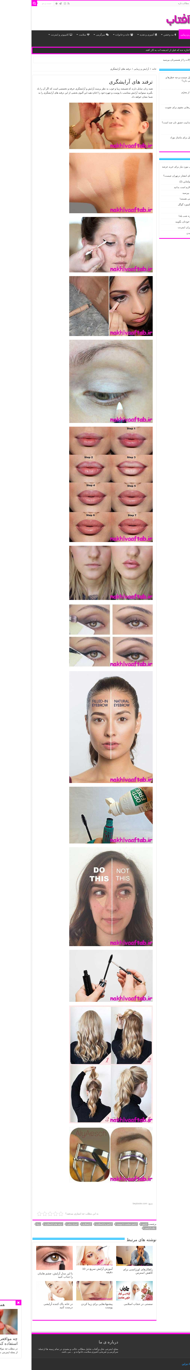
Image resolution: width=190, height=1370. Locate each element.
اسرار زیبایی (42, 1224)
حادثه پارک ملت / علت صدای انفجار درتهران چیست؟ (159, 175)
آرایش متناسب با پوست (96, 1224)
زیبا (7, 1224)
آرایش (113, 1224)
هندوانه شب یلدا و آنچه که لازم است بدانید (164, 187)
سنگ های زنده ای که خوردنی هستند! (167, 198)
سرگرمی (71, 34)
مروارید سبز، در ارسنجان (173, 210)
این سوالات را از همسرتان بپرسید (149, 59)
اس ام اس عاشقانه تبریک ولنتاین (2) (167, 181)
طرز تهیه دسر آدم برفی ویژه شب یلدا (167, 216)
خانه (164, 3)
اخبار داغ (179, 34)
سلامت (53, 34)
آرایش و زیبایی (159, 34)
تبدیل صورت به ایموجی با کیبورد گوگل (166, 204)
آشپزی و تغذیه (117, 34)
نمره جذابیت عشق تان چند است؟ (148, 122)
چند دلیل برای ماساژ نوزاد (153, 137)
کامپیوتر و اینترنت (31, 34)
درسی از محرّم (158, 92)
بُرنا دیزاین (156, 1364)
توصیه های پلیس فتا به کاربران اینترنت (166, 227)
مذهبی (180, 43)
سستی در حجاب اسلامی (107, 1303)
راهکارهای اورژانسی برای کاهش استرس (107, 1271)
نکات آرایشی (119, 1228)
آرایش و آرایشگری (73, 1224)
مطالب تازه (153, 3)
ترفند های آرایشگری (22, 1224)
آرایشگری (56, 1224)
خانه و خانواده (93, 34)
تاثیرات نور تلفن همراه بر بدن (171, 233)
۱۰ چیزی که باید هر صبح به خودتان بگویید (165, 221)
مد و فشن (139, 34)
